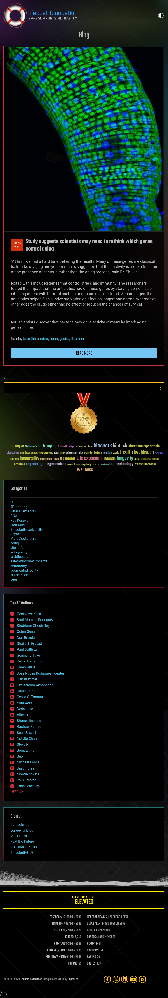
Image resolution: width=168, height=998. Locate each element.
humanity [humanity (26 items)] (159, 453)
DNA (13, 516)
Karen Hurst (26, 667)
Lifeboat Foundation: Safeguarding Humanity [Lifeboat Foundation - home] (73, 15)
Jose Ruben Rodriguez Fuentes (41, 673)
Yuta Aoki (24, 703)
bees (14, 579)
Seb (20, 756)
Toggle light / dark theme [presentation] (161, 15)
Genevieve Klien (29, 614)
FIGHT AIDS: (61, 944)
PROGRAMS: (93, 950)
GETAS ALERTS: (95, 924)
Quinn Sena (26, 632)
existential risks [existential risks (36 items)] (74, 453)
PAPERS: (91, 957)
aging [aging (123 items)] (15, 446)
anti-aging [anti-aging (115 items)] (47, 446)
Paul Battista (27, 649)
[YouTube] (133, 979)
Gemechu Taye (28, 655)
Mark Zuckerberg (23, 538)
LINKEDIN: (57, 924)
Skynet (15, 534)
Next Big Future (22, 841)
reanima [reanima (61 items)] (19, 464)
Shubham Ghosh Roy (33, 626)
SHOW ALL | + (17, 792)
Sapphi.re (73, 979)
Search (159, 387)
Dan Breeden (27, 638)
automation (19, 575)
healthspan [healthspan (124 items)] (144, 452)
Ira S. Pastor (26, 780)
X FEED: (58, 930)
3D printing (18, 502)
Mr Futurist (18, 836)
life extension (78, 339)
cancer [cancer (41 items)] (34, 453)
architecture (19, 557)
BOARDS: (92, 937)
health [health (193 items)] (126, 452)
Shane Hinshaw (29, 721)
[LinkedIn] (124, 979)
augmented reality (24, 570)
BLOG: (90, 930)
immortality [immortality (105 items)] (29, 458)
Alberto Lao (26, 715)
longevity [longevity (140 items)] (125, 458)
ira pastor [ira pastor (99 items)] (67, 458)
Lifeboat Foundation (31, 979)
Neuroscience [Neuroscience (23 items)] (146, 459)
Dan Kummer (27, 679)
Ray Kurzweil (20, 520)
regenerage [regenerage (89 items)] (35, 464)
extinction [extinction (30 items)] (88, 453)
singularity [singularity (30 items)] (86, 464)
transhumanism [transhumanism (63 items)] (145, 464)
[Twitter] (116, 979)
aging (14, 543)
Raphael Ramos (29, 727)
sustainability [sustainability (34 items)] (107, 464)
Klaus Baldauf (28, 691)
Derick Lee (25, 709)
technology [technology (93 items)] (125, 464)
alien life (16, 548)
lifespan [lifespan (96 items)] (109, 458)
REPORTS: (92, 944)
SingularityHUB (22, 853)
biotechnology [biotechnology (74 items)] (138, 446)
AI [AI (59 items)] (22, 447)
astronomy (18, 566)
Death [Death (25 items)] (62, 453)
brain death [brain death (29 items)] (25, 453)
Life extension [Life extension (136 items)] (89, 458)
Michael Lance (28, 762)
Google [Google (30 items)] (116, 453)
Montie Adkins (28, 774)
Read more (84, 353)
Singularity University (26, 530)
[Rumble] (142, 979)
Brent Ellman (27, 750)
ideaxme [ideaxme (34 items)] (14, 459)
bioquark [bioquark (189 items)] (103, 446)
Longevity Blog (21, 830)
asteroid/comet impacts (28, 561)
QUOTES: (91, 964)
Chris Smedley (28, 786)
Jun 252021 (17, 245)
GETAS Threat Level (84, 901)
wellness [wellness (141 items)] (85, 470)
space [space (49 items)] (96, 464)
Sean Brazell (26, 733)
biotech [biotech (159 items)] (120, 446)
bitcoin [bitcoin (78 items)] (155, 446)
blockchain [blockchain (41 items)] (13, 453)
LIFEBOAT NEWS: (96, 917)
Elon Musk (18, 525)
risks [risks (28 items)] (78, 464)
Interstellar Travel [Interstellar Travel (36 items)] (49, 459)
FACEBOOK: (55, 917)
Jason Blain (29, 339)
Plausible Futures (23, 847)
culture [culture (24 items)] (56, 453)
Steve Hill (24, 744)
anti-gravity (19, 552)
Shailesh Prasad (29, 644)
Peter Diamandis (23, 511)
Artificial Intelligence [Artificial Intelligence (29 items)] (67, 446)
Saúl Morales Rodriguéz (35, 620)
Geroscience (19, 825)
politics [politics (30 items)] (155, 459)
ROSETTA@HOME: (56, 957)
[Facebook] (107, 979)
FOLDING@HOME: (57, 950)
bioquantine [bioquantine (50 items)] (85, 446)
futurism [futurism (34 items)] (107, 453)
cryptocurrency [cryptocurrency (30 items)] (46, 453)
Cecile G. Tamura (30, 697)
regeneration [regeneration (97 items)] (56, 464)
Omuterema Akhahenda (35, 685)
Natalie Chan (27, 739)
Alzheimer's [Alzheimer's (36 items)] (31, 446)
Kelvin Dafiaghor (30, 661)
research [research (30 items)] (71, 464)
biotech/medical (49, 339)
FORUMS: (73, 964)
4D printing (18, 507)
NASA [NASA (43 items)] (137, 459)
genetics (64, 339)
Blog (84, 35)
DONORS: (69, 937)
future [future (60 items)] (98, 453)
